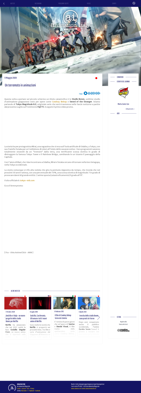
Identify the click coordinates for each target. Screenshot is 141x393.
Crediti (19, 388)
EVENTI (114, 3)
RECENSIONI (38, 3)
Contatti (24, 388)
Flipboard (31, 391)
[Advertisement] (52, 127)
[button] (98, 317)
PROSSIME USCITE (63, 3)
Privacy (32, 388)
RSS (28, 388)
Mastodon (24, 391)
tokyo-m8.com (27, 180)
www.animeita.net (76, 388)
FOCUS (89, 3)
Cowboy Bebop (59, 101)
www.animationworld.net (89, 388)
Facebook (37, 391)
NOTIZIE (12, 3)
